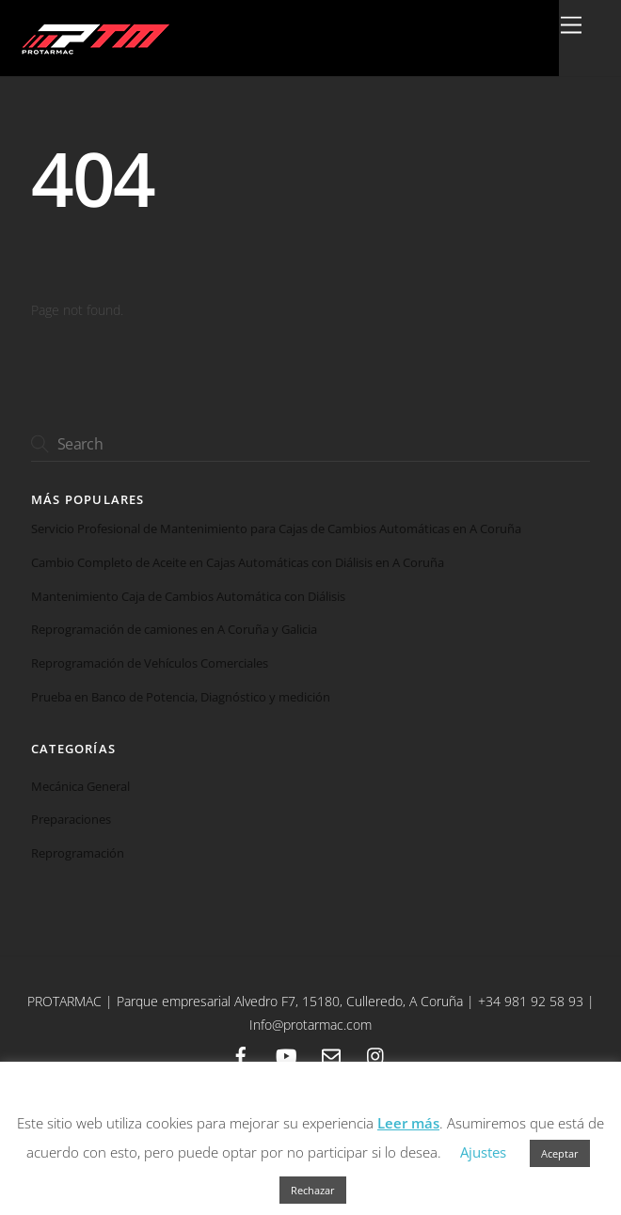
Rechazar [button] (313, 1190)
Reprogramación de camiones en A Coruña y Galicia (174, 630)
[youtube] (286, 1054)
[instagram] (376, 1054)
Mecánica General (80, 786)
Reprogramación (77, 852)
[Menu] (571, 26)
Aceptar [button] (560, 1153)
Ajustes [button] (483, 1152)
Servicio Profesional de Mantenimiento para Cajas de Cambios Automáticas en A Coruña (276, 529)
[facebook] (241, 1054)
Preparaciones (71, 819)
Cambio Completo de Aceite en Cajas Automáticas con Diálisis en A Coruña (237, 563)
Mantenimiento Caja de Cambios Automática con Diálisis (188, 597)
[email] (331, 1054)
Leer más (408, 1122)
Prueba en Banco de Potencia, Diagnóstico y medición (180, 697)
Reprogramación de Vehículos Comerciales (149, 663)
